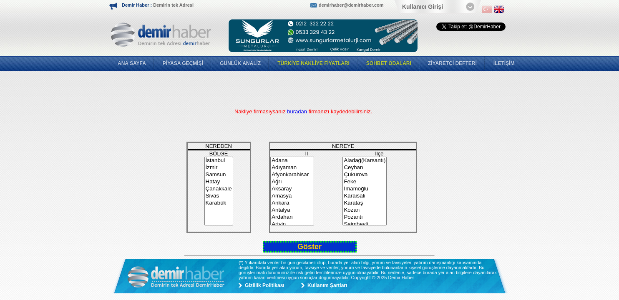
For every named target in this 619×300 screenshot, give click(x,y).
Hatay (219, 181)
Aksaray (292, 188)
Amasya (292, 196)
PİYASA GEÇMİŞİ (183, 63)
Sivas (219, 196)
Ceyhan (364, 167)
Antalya (292, 210)
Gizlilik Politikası (264, 285)
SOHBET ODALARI (388, 63)
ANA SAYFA (132, 63)
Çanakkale (219, 188)
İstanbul (219, 160)
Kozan (364, 210)
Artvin (292, 224)
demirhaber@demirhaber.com (351, 5)
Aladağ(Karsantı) (364, 160)
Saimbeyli (364, 224)
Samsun (219, 174)
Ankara (292, 203)
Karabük (219, 203)
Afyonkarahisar (292, 174)
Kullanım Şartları (327, 285)
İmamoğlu (364, 188)
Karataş (364, 203)
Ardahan (292, 217)
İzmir (219, 167)
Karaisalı (364, 196)
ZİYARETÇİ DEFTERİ (452, 63)
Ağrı (292, 181)
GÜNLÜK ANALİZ (240, 63)
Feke (364, 181)
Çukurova (364, 174)
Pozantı (364, 217)
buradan (297, 111)
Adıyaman (292, 167)
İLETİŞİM (504, 63)
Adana (292, 160)
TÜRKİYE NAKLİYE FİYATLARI (313, 63)
